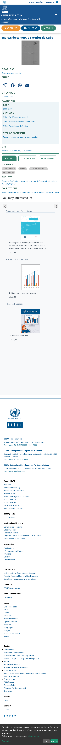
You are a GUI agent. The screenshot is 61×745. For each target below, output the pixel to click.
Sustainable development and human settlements (25, 673)
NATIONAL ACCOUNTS (38, 169)
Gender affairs (9, 685)
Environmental (10, 670)
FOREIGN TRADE (9, 169)
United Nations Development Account (20, 573)
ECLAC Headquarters (13, 439)
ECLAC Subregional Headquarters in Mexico (23, 450)
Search (48, 28)
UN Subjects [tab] (9, 158)
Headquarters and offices (14, 490)
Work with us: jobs (11, 505)
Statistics (8, 691)
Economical (9, 649)
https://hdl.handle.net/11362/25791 (17, 150)
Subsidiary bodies (11, 532)
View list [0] (30, 28)
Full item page (8, 101)
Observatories (10, 530)
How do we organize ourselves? (17, 496)
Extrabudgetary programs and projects (20, 579)
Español (39, 2)
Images (7, 630)
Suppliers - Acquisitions (13, 508)
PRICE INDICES (8, 172)
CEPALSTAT (8, 597)
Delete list (11, 28)
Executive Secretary (12, 487)
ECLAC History (10, 502)
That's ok (54, 741)
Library (7, 556)
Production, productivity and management (21, 658)
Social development (12, 664)
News (6, 609)
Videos (6, 636)
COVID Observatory (12, 588)
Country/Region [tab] (48, 158)
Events (7, 612)
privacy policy (33, 736)
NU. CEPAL (7, 117)
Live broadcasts (10, 606)
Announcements (11, 618)
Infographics (9, 627)
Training (7, 554)
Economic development (14, 652)
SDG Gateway (9, 517)
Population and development (16, 667)
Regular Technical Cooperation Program (21, 576)
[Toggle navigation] (55, 15)
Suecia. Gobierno (20, 117)
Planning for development (15, 688)
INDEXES (23, 169)
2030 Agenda (9, 682)
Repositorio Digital (15, 551)
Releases (7, 615)
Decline (46, 741)
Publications (9, 548)
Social (6, 661)
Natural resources (11, 676)
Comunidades (9, 559)
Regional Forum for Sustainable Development (23, 535)
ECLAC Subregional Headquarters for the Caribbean (26, 465)
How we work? (10, 493)
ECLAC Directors (10, 499)
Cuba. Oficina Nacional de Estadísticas (19, 121)
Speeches (8, 624)
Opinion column (10, 621)
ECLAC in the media (12, 633)
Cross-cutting (9, 679)
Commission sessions (13, 527)
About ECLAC (9, 484)
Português (49, 2)
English (31, 2)
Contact (7, 709)
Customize (6, 741)
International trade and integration (19, 655)
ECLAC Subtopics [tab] (28, 158)
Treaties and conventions (14, 538)
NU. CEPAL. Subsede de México (15, 126)
